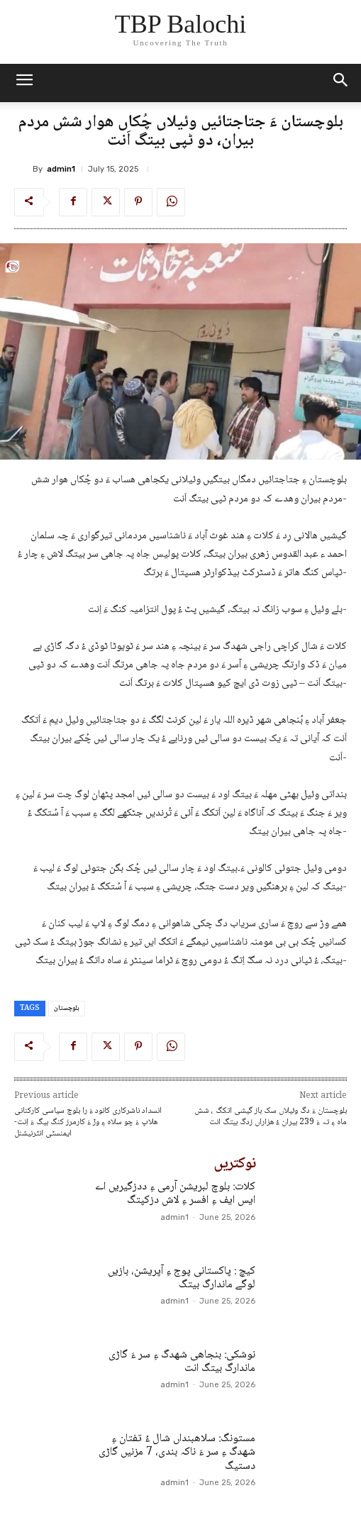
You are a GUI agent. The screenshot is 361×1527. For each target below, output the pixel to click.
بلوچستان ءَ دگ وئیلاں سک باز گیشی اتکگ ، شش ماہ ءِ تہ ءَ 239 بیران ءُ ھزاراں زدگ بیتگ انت (270, 1117)
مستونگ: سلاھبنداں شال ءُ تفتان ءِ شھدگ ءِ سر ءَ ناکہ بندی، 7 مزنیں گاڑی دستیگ (177, 1452)
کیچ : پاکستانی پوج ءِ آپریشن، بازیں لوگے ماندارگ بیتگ (181, 1278)
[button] (341, 83)
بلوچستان (66, 1008)
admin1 (61, 169)
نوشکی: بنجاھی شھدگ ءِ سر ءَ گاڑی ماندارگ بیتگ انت (182, 1361)
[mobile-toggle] (24, 83)
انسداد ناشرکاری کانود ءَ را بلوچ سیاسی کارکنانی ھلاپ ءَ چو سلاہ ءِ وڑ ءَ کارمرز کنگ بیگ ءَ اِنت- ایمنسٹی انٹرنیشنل (88, 1122)
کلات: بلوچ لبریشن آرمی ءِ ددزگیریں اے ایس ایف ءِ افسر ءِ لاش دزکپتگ (175, 1193)
